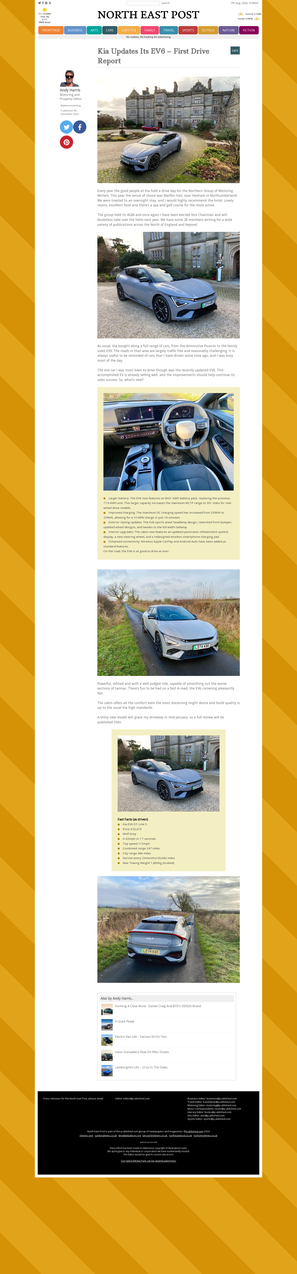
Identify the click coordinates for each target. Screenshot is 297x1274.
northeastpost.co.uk (180, 1135)
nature (229, 30)
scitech (208, 30)
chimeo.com (86, 1135)
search (165, 3)
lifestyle (129, 30)
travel (168, 30)
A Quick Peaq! (117, 1024)
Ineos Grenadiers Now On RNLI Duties (135, 1055)
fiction (249, 30)
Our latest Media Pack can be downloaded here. (148, 1161)
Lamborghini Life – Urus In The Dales (134, 1070)
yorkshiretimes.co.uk (205, 1135)
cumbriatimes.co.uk (106, 1135)
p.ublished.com (194, 1131)
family (150, 30)
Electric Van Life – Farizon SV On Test (134, 1040)
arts (94, 30)
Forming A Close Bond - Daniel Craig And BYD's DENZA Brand (151, 1009)
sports (188, 30)
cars (109, 30)
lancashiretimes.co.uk (154, 1135)
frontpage (51, 30)
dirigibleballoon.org (129, 1135)
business (75, 30)
